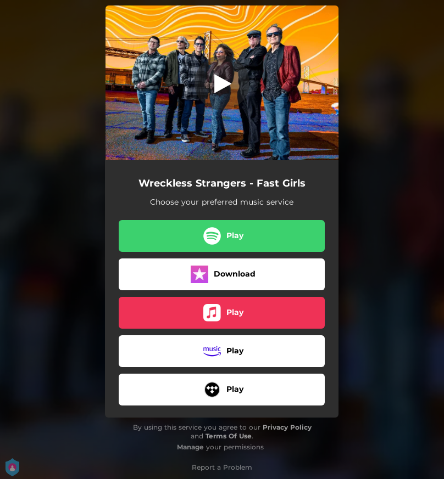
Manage (190, 447)
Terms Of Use (229, 436)
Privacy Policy (287, 427)
